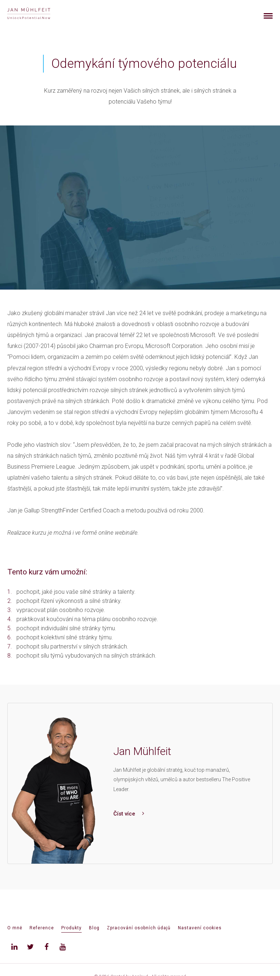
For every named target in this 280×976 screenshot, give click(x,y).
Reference (42, 927)
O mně (14, 927)
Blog (94, 927)
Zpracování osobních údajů (139, 927)
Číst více (128, 813)
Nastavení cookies (200, 927)
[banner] (37, 14)
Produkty (71, 927)
